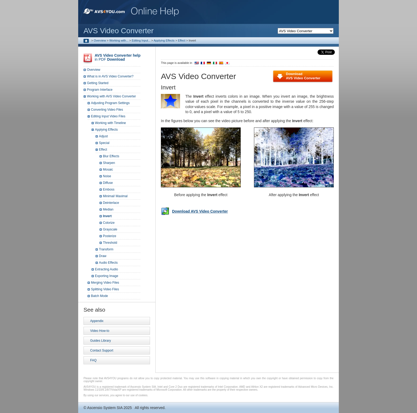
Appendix (96, 321)
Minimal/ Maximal (115, 196)
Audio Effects (108, 263)
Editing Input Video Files (108, 116)
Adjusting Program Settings (110, 103)
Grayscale (110, 229)
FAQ (93, 360)
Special (104, 143)
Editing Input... (141, 40)
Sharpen (109, 163)
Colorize (109, 223)
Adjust (103, 136)
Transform (106, 249)
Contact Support (101, 350)
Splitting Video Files (105, 289)
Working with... (118, 40)
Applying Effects (164, 40)
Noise (107, 176)
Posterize (109, 236)
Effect (181, 40)
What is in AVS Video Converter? (110, 76)
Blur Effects (111, 156)
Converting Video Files (107, 109)
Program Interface (99, 90)
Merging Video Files (105, 282)
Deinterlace (111, 203)
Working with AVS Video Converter (111, 96)
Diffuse (108, 183)
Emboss (108, 189)
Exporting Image (106, 276)
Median (108, 209)
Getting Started (98, 83)
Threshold (110, 243)
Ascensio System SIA (104, 408)
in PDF (117, 57)
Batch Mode (99, 296)
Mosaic (108, 169)
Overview (100, 40)
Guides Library (100, 340)
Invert (107, 216)
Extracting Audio (106, 269)
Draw (102, 256)
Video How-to (99, 331)
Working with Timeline (110, 123)
